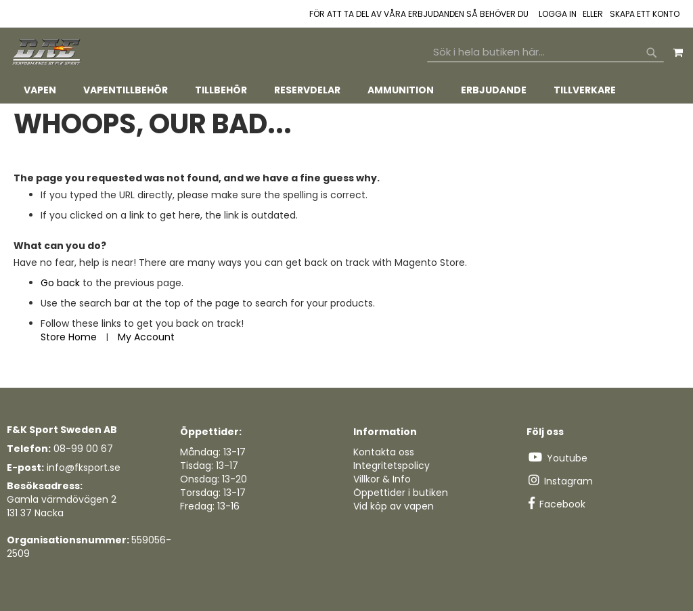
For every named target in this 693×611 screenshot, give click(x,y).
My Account (146, 337)
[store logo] (47, 52)
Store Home (69, 337)
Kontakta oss (383, 452)
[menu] (346, 90)
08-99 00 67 (83, 448)
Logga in (558, 14)
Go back (60, 283)
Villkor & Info (382, 479)
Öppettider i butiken (400, 492)
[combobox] (545, 52)
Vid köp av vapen (393, 506)
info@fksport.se (83, 467)
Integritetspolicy (391, 465)
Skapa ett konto (644, 14)
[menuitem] (40, 90)
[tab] (346, 90)
